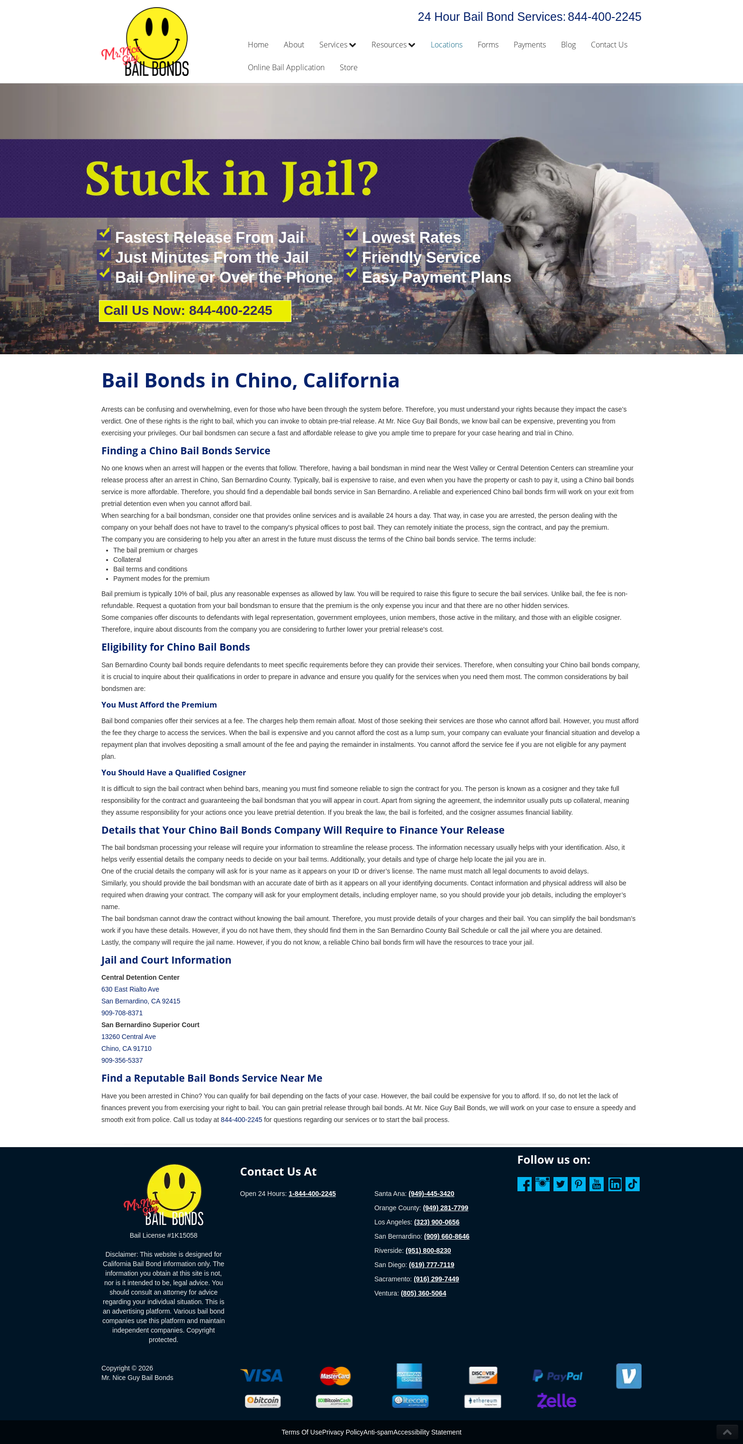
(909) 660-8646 (447, 1236)
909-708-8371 (122, 1013)
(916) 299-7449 (436, 1279)
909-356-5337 (122, 1060)
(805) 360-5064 (423, 1293)
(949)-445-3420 (431, 1193)
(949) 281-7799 (446, 1208)
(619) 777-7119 (431, 1265)
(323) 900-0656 (437, 1222)
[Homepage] (163, 1194)
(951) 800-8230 (428, 1250)
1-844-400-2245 (312, 1193)
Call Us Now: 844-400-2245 (187, 310)
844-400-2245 (605, 16)
